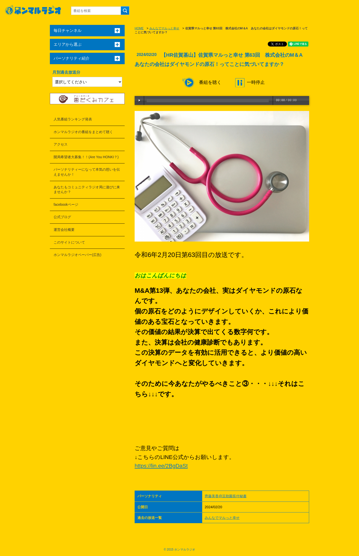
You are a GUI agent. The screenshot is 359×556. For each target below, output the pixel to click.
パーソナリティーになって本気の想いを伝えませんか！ (87, 171)
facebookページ (66, 204)
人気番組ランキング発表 (73, 119)
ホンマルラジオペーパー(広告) (77, 255)
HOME (139, 28)
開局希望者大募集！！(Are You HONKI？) (86, 157)
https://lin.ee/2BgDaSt (161, 466)
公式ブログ (62, 217)
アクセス (61, 144)
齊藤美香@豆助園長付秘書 (226, 496)
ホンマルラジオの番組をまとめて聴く (83, 132)
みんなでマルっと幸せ (164, 28)
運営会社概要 (64, 230)
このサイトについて (69, 242)
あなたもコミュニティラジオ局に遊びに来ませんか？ (87, 189)
